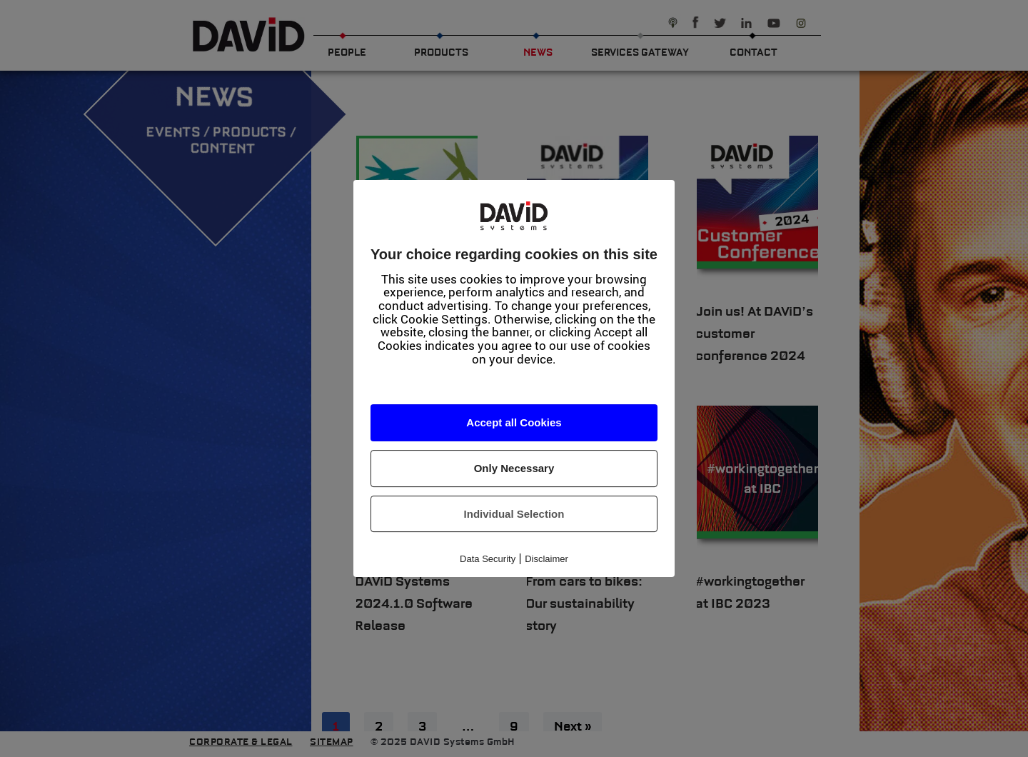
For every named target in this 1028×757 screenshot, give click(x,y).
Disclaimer (546, 558)
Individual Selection (514, 514)
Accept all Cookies (513, 423)
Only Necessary (514, 468)
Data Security (487, 558)
